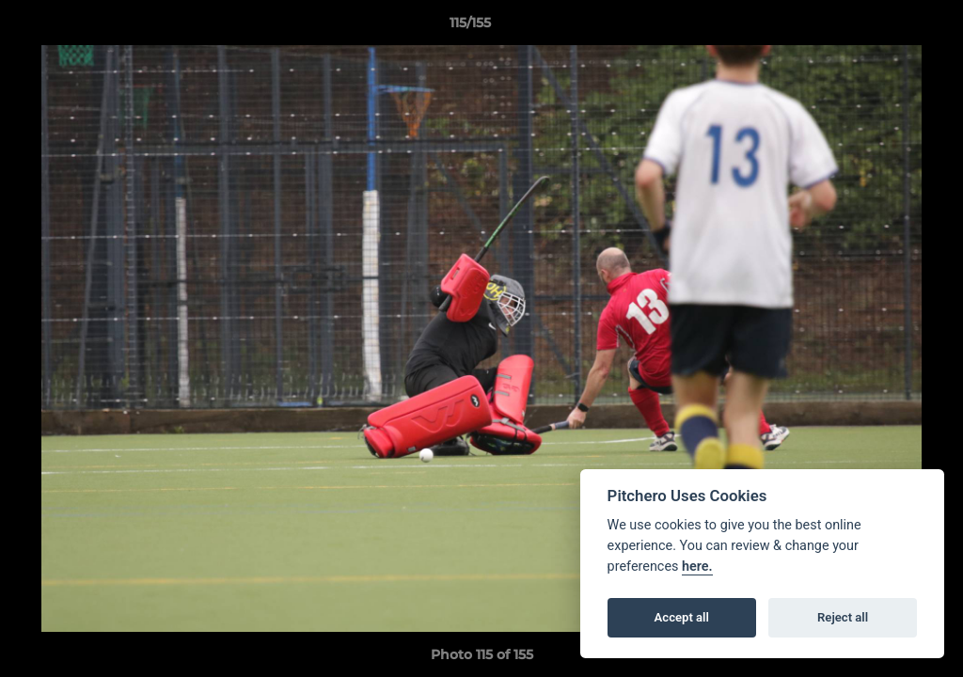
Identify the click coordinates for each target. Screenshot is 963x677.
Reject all (842, 617)
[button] (884, 27)
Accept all (682, 617)
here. (697, 567)
